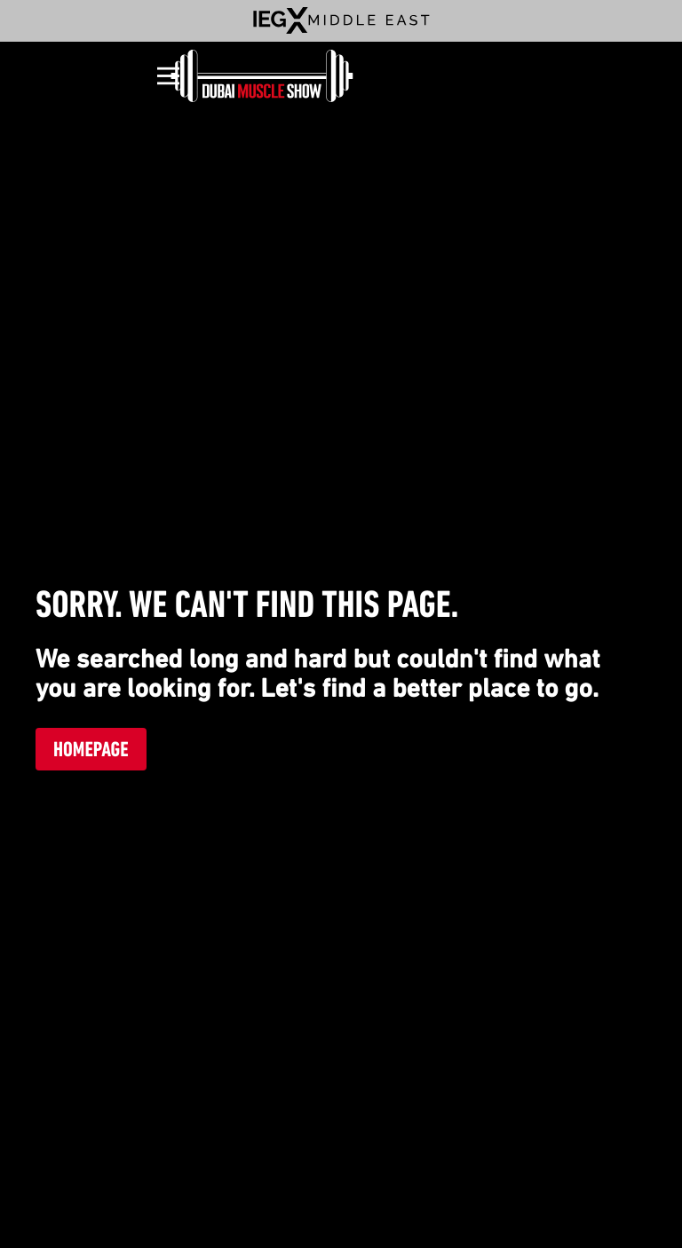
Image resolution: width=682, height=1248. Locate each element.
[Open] (168, 76)
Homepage (91, 749)
